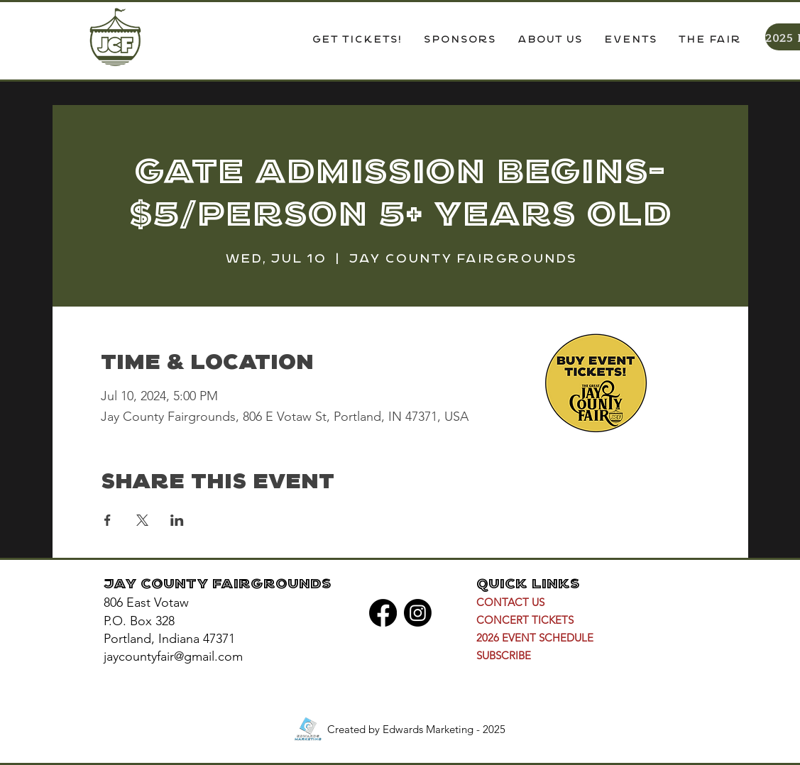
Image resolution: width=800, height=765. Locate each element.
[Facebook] (383, 613)
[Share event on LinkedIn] (177, 520)
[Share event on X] (142, 520)
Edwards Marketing (428, 729)
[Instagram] (418, 613)
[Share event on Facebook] (107, 520)
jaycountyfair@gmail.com (173, 656)
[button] (549, 40)
